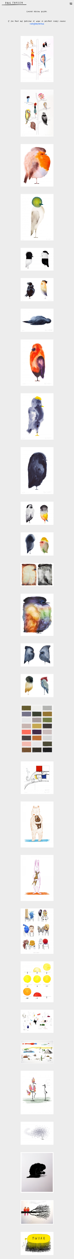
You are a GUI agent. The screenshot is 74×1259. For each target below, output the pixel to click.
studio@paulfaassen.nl (37, 24)
